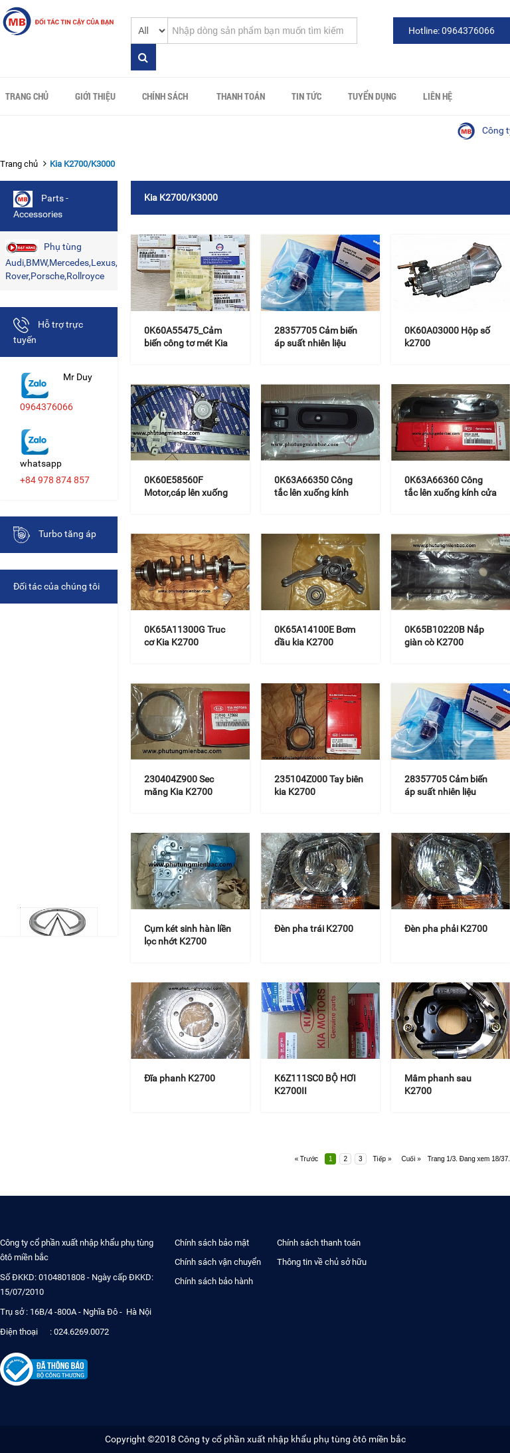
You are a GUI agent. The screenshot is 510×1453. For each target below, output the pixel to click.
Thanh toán (240, 96)
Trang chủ (26, 96)
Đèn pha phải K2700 (445, 928)
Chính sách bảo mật (212, 1243)
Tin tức (306, 96)
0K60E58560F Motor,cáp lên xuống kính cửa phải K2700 (186, 492)
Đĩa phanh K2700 (179, 1078)
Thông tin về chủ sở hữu (322, 1262)
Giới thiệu (95, 96)
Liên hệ (437, 96)
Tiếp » (382, 1159)
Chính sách (165, 96)
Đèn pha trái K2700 (313, 928)
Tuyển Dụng (372, 96)
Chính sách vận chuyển (218, 1262)
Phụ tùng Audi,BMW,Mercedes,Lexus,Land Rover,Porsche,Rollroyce (61, 260)
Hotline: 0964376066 (451, 30)
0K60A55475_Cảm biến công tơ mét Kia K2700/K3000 (186, 343)
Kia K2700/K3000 (82, 164)
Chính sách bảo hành (214, 1281)
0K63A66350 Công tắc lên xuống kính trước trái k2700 (313, 492)
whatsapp (41, 463)
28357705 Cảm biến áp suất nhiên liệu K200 (315, 343)
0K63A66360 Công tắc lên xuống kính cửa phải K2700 (450, 492)
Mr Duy (77, 377)
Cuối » (410, 1159)
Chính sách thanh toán (319, 1243)
